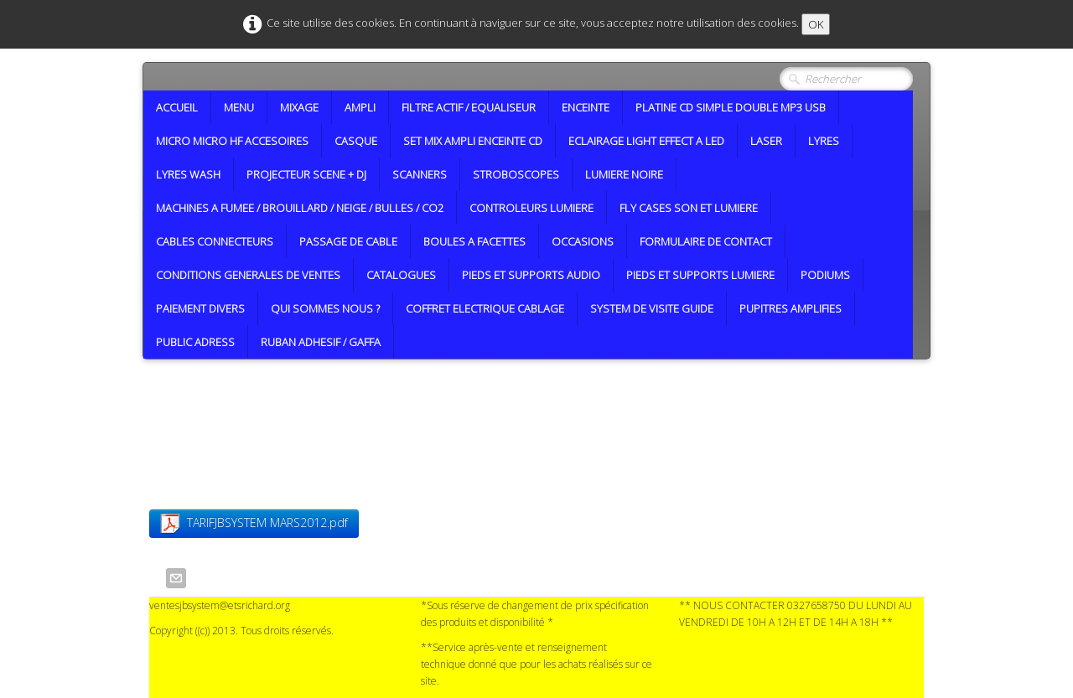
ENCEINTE (585, 107)
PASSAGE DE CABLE (348, 241)
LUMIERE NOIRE (624, 174)
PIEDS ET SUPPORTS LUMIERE (700, 274)
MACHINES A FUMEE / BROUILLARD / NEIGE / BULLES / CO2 (299, 207)
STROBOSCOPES (516, 174)
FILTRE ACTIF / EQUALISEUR (469, 107)
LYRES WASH (188, 174)
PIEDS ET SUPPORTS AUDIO (531, 274)
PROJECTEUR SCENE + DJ (306, 174)
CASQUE (355, 140)
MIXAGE (299, 107)
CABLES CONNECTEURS (214, 241)
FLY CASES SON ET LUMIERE (688, 207)
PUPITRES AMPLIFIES (790, 308)
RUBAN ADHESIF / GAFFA (321, 341)
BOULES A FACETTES (474, 241)
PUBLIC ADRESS (195, 341)
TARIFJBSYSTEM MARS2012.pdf (254, 524)
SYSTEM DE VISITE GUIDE (651, 308)
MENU (239, 107)
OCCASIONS (583, 241)
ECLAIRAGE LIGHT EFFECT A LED (646, 140)
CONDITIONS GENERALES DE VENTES (248, 274)
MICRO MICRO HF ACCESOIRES (232, 140)
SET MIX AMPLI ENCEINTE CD (472, 140)
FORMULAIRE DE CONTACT (706, 241)
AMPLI (360, 107)
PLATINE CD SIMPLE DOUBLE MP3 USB (730, 107)
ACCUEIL (177, 107)
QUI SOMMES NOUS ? (325, 308)
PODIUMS (825, 274)
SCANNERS (419, 174)
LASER (766, 140)
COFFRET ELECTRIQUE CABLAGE (485, 308)
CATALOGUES (401, 274)
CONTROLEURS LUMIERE (531, 207)
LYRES (823, 140)
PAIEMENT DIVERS (200, 308)
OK (815, 24)
